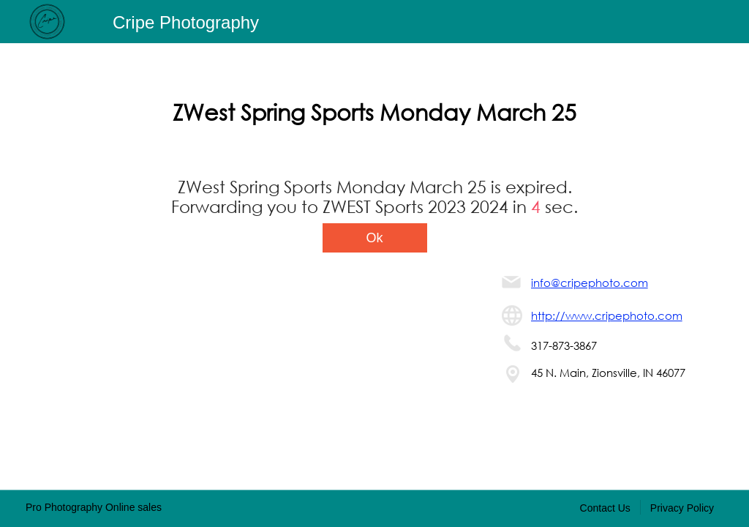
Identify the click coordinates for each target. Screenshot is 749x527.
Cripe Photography (186, 22)
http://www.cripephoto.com (606, 315)
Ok (374, 238)
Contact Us (605, 508)
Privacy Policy (682, 508)
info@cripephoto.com (589, 282)
